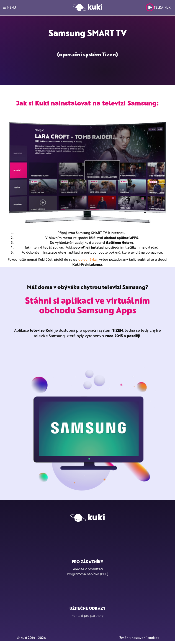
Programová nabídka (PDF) (87, 574)
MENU (9, 7)
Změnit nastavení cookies (139, 638)
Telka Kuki (159, 7)
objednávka (87, 259)
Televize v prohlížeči (87, 569)
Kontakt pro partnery (87, 615)
